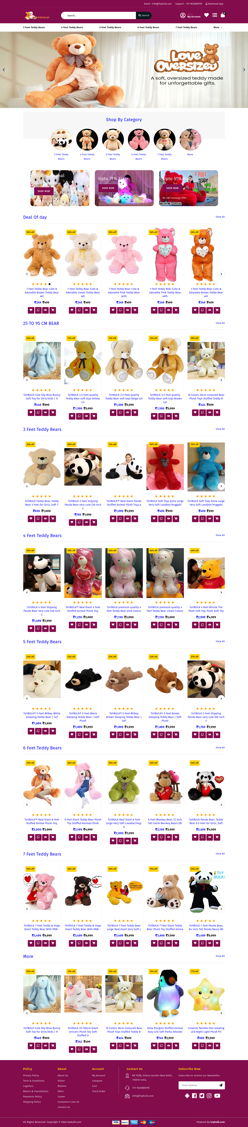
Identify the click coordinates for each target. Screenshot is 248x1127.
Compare (97, 1080)
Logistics (28, 1086)
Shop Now (44, 191)
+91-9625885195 (141, 1087)
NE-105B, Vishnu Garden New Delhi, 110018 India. (152, 1077)
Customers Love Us (68, 1101)
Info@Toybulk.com (143, 1095)
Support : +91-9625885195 (188, 4)
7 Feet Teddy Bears (186, 27)
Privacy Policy (31, 1075)
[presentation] (27, 274)
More (217, 27)
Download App (214, 4)
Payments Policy (32, 1096)
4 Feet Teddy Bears (72, 27)
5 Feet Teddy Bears (110, 27)
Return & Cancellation (36, 1091)
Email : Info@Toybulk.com (158, 4)
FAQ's (61, 1091)
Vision (61, 1080)
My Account (98, 1075)
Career (61, 1096)
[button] (3, 70)
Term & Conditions (34, 1080)
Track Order (99, 1091)
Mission (62, 1086)
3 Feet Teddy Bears (34, 27)
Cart (94, 1086)
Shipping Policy (32, 1101)
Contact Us (64, 1107)
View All (220, 216)
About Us (63, 1075)
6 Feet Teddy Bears (148, 27)
